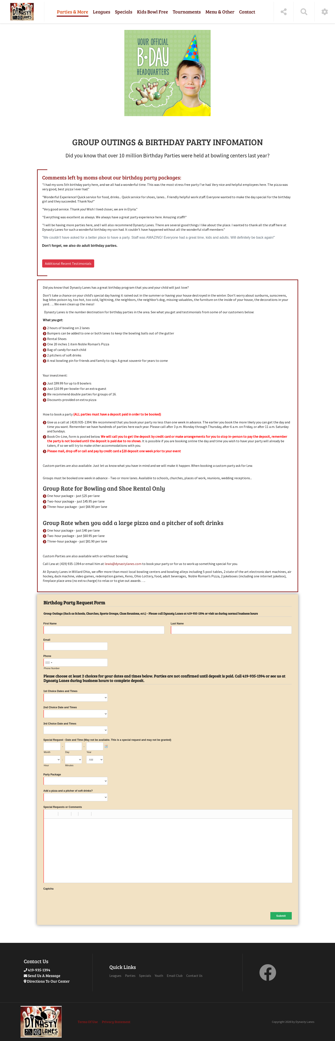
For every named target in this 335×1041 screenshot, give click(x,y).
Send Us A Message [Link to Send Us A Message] (44, 975)
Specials (123, 11)
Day (67, 752)
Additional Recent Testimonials (68, 263)
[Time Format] (94, 760)
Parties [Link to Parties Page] (130, 975)
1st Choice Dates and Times (60, 691)
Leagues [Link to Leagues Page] (115, 975)
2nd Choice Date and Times (60, 707)
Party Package (52, 774)
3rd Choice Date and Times (59, 723)
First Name (50, 623)
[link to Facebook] (267, 978)
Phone (47, 656)
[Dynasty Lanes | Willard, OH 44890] (22, 12)
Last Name (177, 623)
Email (46, 639)
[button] (49, 814)
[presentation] (76, 899)
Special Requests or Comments (62, 807)
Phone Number (52, 668)
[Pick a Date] (106, 746)
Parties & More (72, 11)
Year (89, 752)
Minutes (69, 765)
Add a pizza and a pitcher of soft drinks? (68, 790)
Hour (46, 765)
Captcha (48, 888)
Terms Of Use (88, 1021)
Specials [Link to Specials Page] (145, 975)
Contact (247, 11)
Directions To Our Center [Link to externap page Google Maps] (48, 981)
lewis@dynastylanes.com (123, 564)
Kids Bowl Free (152, 11)
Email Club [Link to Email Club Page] (175, 975)
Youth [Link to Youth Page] (159, 975)
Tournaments (187, 11)
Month (47, 752)
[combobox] (49, 663)
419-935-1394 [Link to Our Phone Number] (39, 969)
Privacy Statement (116, 1021)
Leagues (101, 11)
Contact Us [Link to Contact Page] (194, 975)
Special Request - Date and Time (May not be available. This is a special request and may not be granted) (107, 739)
